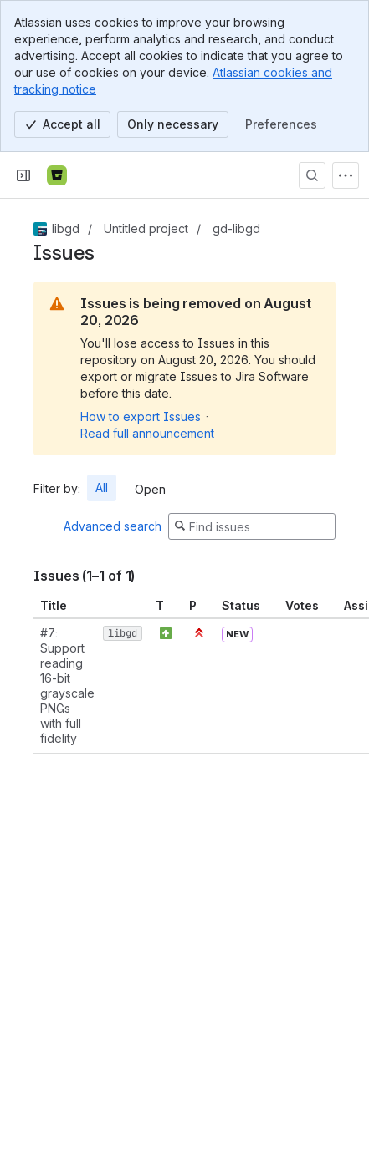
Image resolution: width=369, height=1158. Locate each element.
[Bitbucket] (57, 175)
